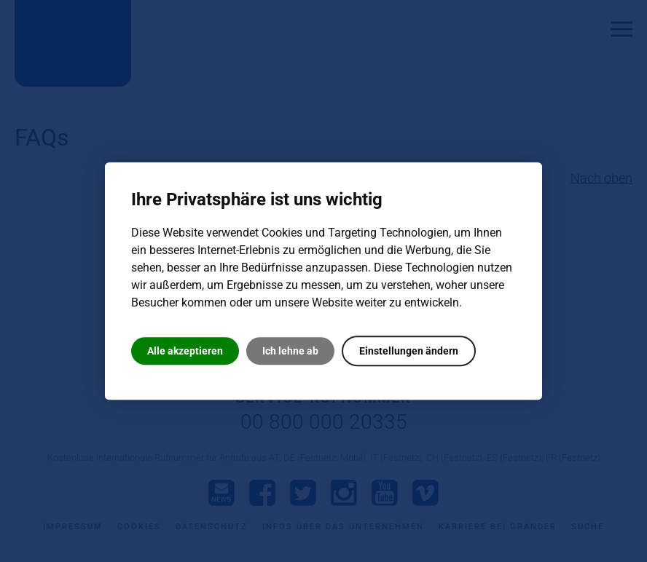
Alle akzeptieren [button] (185, 351)
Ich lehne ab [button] (290, 351)
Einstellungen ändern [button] (408, 351)
